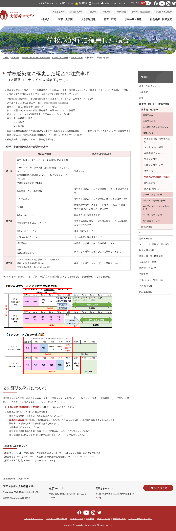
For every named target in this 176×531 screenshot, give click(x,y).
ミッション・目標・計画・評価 (154, 244)
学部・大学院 (65, 19)
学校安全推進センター (153, 121)
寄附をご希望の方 (164, 12)
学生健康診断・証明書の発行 (157, 140)
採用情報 (90, 518)
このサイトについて (33, 518)
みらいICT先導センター (154, 200)
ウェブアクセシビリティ (140, 518)
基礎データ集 (145, 238)
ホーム (6, 58)
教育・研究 (110, 19)
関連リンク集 (103, 518)
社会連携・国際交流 (161, 19)
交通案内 (45, 3)
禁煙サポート (150, 171)
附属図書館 (148, 115)
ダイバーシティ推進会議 (151, 280)
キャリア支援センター (153, 215)
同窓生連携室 (145, 292)
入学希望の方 (58, 12)
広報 (141, 98)
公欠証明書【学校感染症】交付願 (24, 407)
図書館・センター (60, 58)
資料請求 (94, 3)
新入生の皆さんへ (152, 189)
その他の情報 (145, 286)
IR (140, 232)
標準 (143, 3)
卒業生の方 (121, 12)
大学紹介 (45, 19)
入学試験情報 (88, 19)
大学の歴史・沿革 (147, 262)
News (70, 3)
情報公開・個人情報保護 (151, 256)
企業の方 (106, 12)
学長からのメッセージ (150, 86)
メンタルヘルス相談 (153, 147)
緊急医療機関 (150, 159)
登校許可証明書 (18, 420)
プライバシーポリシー (56, 518)
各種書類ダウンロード (154, 153)
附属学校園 (146, 227)
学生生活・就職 (133, 19)
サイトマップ (76, 518)
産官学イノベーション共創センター (156, 207)
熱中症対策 (149, 183)
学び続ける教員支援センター (156, 127)
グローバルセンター (152, 194)
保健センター (77, 58)
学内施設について (147, 268)
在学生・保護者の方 (141, 12)
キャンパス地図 (58, 3)
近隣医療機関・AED (154, 165)
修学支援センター (151, 221)
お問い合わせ (108, 3)
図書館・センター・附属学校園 (36, 58)
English (122, 3)
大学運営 (143, 92)
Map (53, 498)
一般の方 (92, 12)
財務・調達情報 (146, 250)
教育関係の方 (76, 12)
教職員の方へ (119, 518)
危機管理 (81, 3)
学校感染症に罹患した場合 (157, 177)
